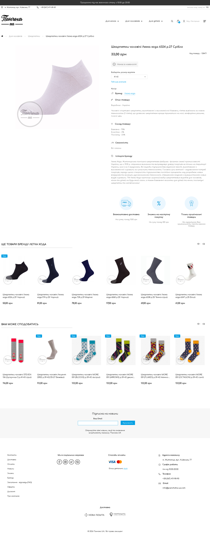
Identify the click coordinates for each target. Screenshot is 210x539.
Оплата (10, 464)
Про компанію (13, 496)
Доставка (11, 460)
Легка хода (129, 93)
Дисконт (11, 491)
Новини (10, 469)
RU (207, 7)
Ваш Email (97, 419)
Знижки (10, 473)
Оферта (11, 487)
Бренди (10, 478)
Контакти (11, 455)
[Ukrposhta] (117, 514)
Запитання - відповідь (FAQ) (19, 482)
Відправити (128, 423)
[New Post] (94, 515)
